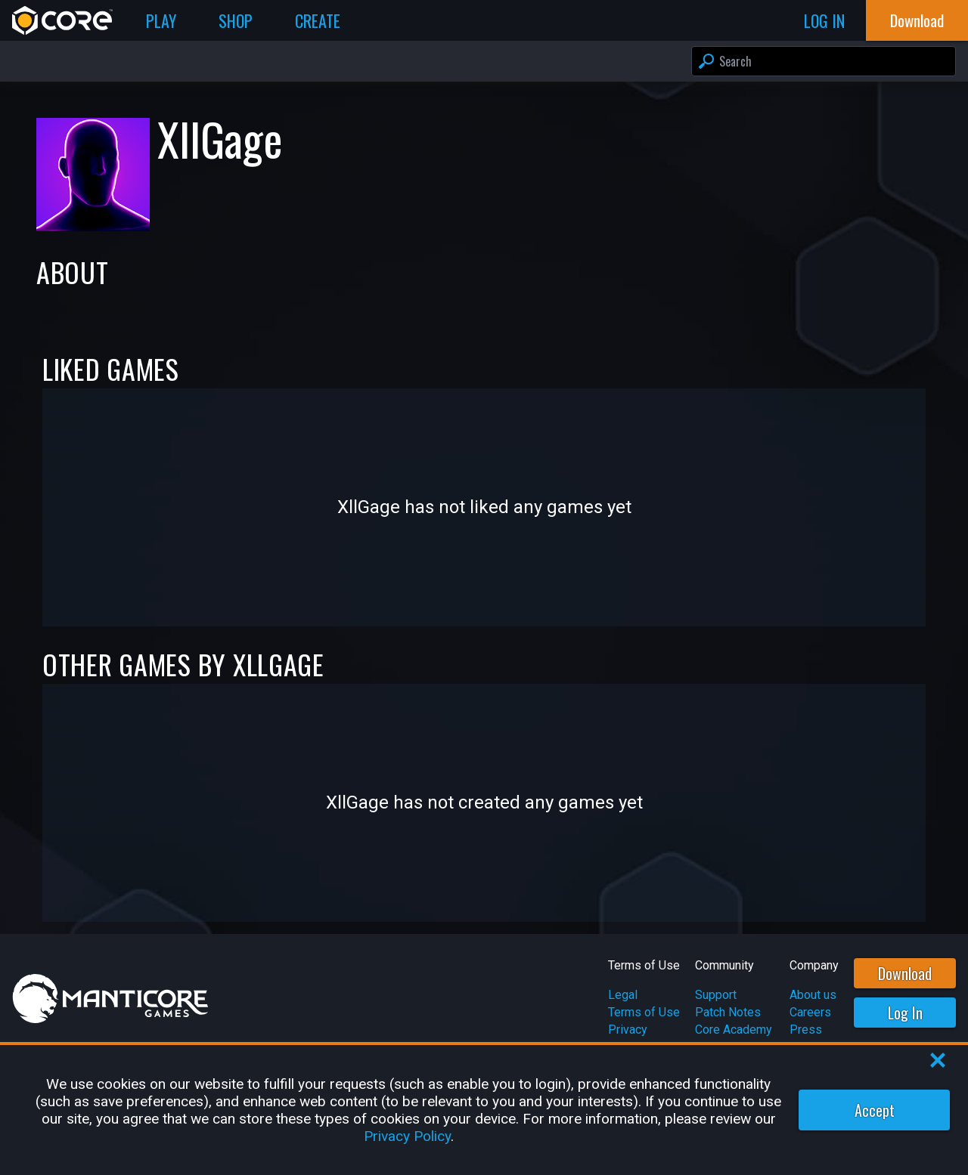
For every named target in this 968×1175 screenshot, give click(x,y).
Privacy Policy (407, 1136)
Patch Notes (728, 1012)
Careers (810, 1012)
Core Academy (733, 1029)
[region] (484, 1110)
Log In (905, 1012)
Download (905, 973)
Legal (623, 995)
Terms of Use (644, 1012)
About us (813, 995)
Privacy (627, 1029)
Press (806, 1029)
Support (716, 995)
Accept (875, 1110)
